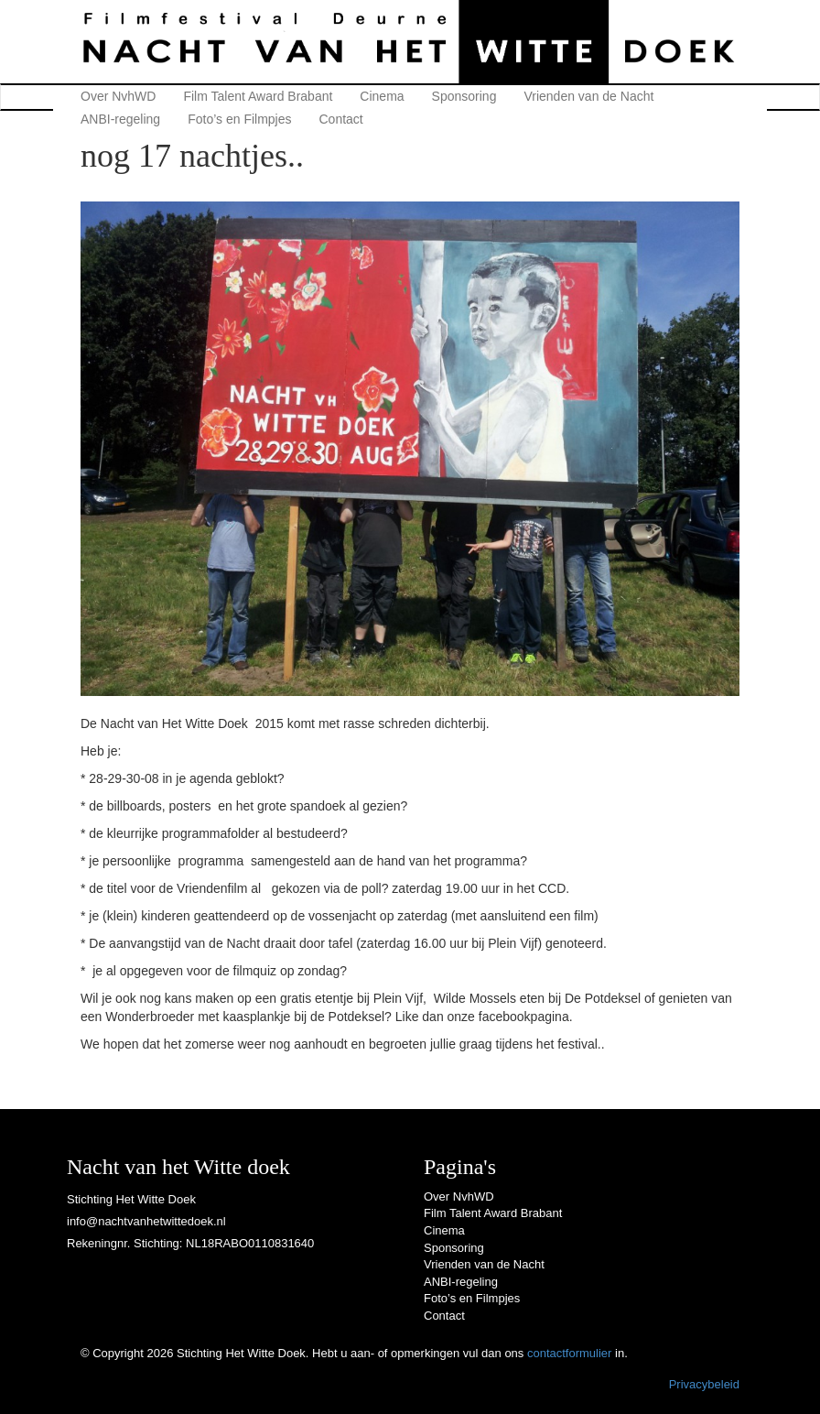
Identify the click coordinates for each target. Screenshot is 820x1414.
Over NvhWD (118, 96)
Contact (341, 119)
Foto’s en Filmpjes (239, 119)
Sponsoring (464, 96)
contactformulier (569, 1353)
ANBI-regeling (120, 119)
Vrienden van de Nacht (588, 96)
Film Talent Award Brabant (257, 96)
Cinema (382, 96)
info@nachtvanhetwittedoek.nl (146, 1221)
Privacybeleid (704, 1384)
